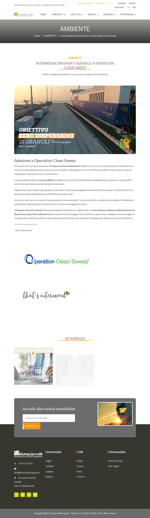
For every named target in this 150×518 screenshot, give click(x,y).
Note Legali (113, 466)
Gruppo (80, 461)
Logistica (75, 14)
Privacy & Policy (115, 461)
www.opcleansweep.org (25, 224)
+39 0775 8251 (25, 463)
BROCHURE (119, 7)
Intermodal (127, 14)
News (79, 471)
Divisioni (108, 14)
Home (43, 14)
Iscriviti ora (31, 425)
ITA (128, 7)
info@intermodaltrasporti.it (27, 472)
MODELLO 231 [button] (102, 3)
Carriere (80, 466)
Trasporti (57, 14)
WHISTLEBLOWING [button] (84, 3)
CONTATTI (132, 3)
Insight (92, 14)
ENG (134, 7)
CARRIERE (122, 3)
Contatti (80, 476)
